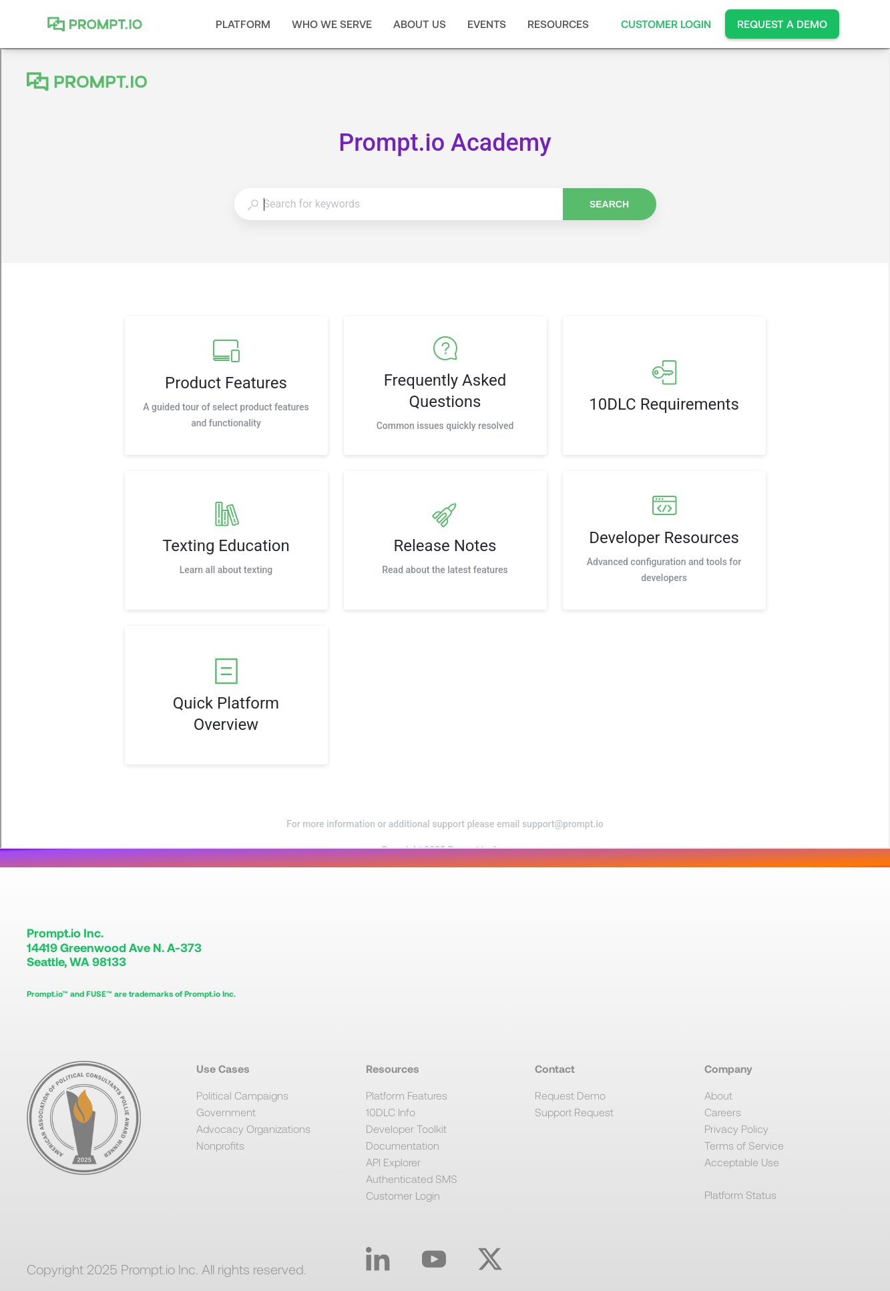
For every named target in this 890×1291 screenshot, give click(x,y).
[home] (98, 24)
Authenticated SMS (411, 1178)
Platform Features (406, 1095)
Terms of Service (744, 1145)
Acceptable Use (741, 1162)
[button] (243, 24)
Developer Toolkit (406, 1128)
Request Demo (570, 1095)
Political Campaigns (242, 1095)
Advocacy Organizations (253, 1128)
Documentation (402, 1145)
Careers (722, 1112)
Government (226, 1112)
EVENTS (486, 23)
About (718, 1095)
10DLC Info (390, 1112)
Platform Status (740, 1194)
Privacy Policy (736, 1128)
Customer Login (403, 1195)
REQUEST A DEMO (782, 23)
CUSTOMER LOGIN (666, 23)
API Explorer (393, 1162)
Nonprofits (220, 1145)
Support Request (574, 1112)
